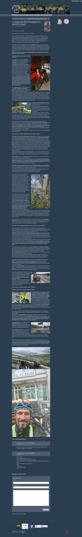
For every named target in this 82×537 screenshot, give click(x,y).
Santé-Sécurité (22, 15)
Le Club (16, 15)
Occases (50, 15)
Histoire (42, 15)
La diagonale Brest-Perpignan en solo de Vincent (31, 444)
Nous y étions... (24, 18)
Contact (46, 15)
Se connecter (19, 532)
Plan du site (14, 532)
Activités (27, 15)
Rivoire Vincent (28, 25)
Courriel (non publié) (16, 485)
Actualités (31, 15)
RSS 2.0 (24, 532)
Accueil (13, 15)
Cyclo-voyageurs (37, 15)
